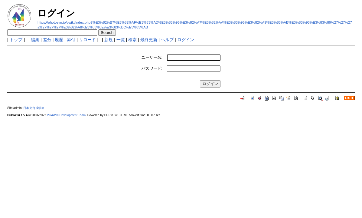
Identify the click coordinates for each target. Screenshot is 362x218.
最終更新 (148, 39)
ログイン (185, 39)
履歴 (59, 39)
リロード (87, 39)
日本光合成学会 (33, 108)
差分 (47, 39)
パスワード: (152, 68)
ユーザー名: (152, 57)
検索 (132, 39)
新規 (108, 39)
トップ (16, 39)
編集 (35, 39)
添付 (71, 39)
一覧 (120, 39)
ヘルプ (167, 39)
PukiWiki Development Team (66, 115)
